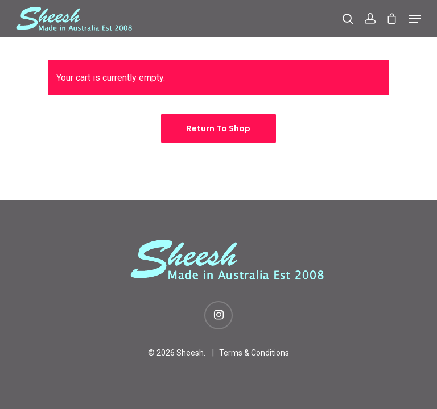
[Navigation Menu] (415, 18)
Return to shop (218, 128)
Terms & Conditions (254, 352)
